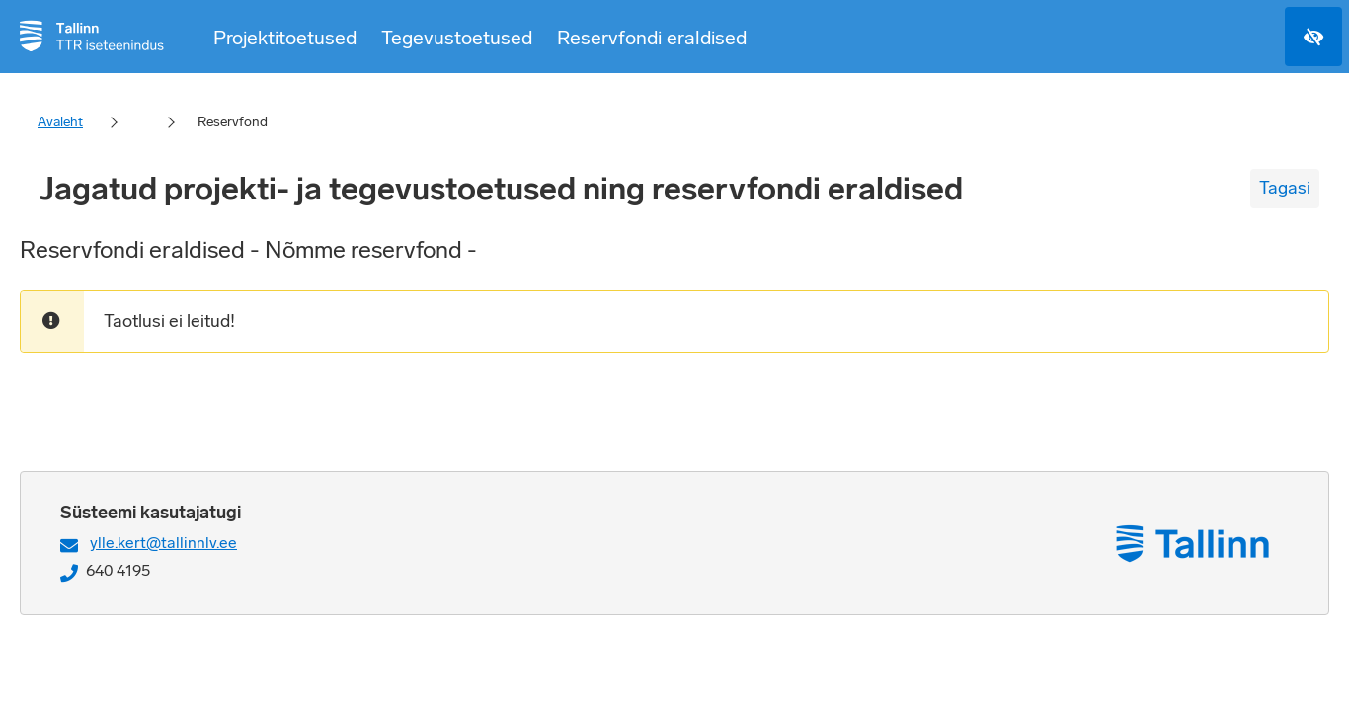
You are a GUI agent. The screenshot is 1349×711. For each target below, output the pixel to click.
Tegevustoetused (456, 37)
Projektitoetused (285, 37)
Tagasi (1284, 187)
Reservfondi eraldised (652, 37)
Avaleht (60, 122)
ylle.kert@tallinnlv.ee (163, 542)
